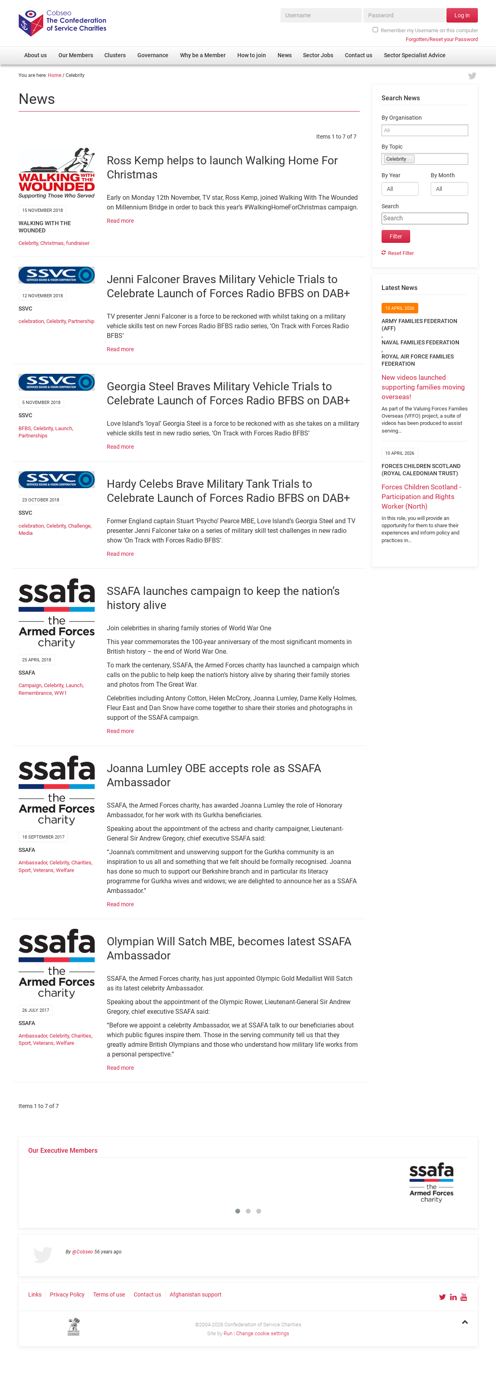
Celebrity (28, 243)
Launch (63, 428)
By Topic (392, 146)
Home (54, 75)
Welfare (65, 870)
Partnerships (33, 436)
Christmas (52, 243)
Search (390, 206)
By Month (443, 175)
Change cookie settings (262, 1333)
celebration (31, 321)
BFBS (25, 428)
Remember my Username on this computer (425, 30)
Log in (462, 15)
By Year (391, 175)
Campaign (30, 685)
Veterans (43, 870)
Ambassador (33, 863)
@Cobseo (82, 1252)
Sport (25, 870)
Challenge (79, 526)
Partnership (81, 321)
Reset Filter (401, 253)
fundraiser (77, 243)
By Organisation (402, 117)
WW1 (60, 693)
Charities (81, 863)
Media (26, 533)
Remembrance (35, 693)
